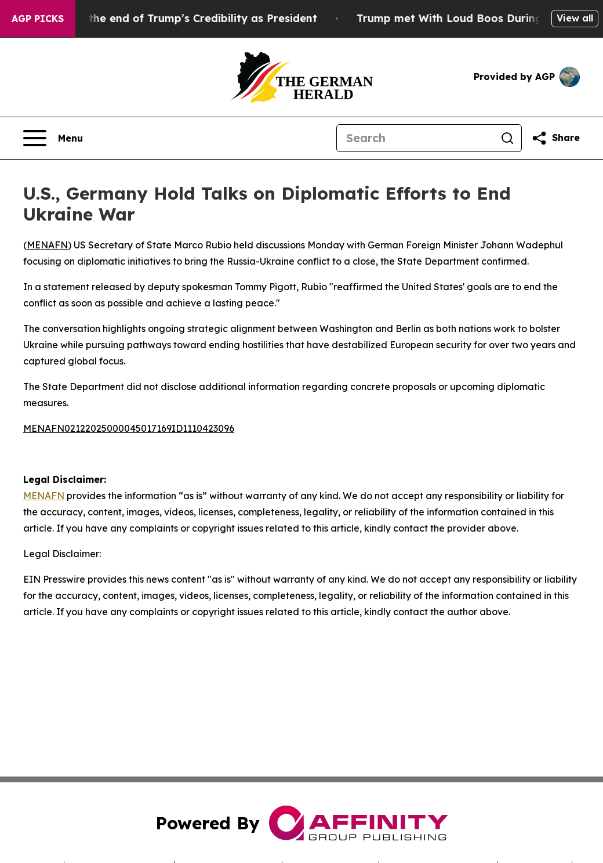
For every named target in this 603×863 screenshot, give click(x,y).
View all (575, 18)
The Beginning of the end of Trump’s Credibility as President (166, 18)
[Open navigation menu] (53, 138)
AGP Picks (38, 18)
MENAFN (47, 245)
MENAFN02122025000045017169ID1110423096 (128, 428)
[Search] (415, 138)
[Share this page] (555, 138)
